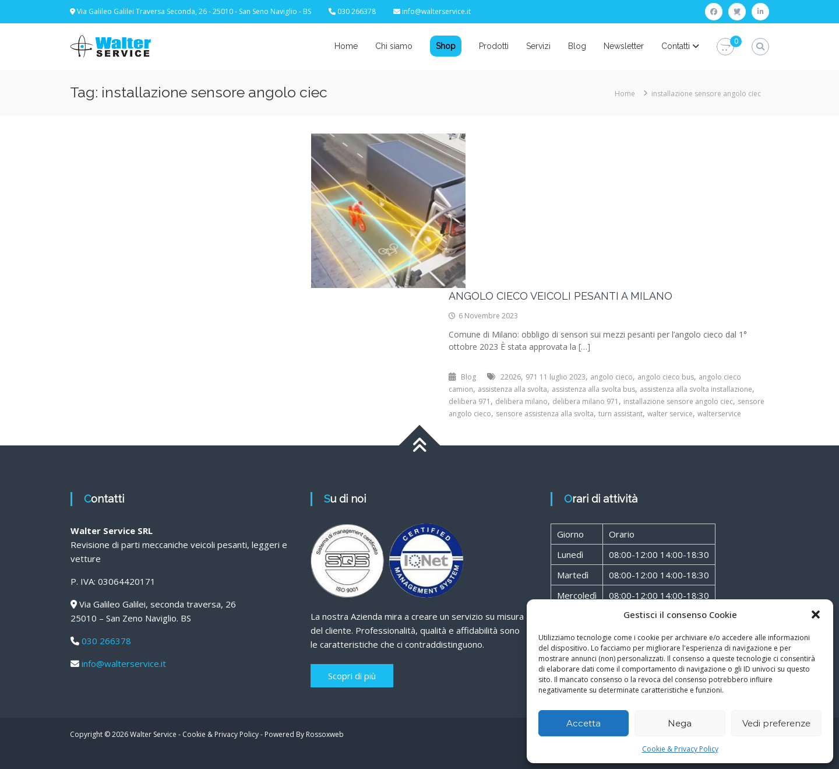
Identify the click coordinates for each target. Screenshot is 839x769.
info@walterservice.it (436, 11)
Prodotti (494, 46)
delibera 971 (470, 401)
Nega (680, 723)
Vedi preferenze (776, 723)
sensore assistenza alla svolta (545, 414)
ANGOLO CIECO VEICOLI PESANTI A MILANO (560, 296)
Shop (446, 46)
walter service (670, 414)
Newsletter (624, 46)
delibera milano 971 (585, 401)
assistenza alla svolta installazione (696, 389)
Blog (577, 46)
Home (346, 46)
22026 (510, 377)
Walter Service (153, 734)
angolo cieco (611, 377)
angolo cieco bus (665, 377)
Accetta (583, 723)
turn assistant (620, 414)
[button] (816, 614)
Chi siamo (394, 46)
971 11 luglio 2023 (556, 377)
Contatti (675, 46)
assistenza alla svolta (512, 389)
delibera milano (521, 401)
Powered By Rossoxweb (304, 734)
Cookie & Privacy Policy (680, 749)
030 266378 (106, 641)
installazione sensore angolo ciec (678, 401)
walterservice (719, 414)
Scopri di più (352, 676)
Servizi (538, 46)
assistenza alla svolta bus (593, 389)
